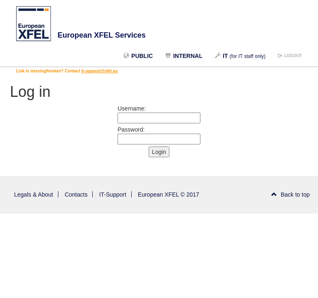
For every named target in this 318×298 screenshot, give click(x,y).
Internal (183, 56)
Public (138, 56)
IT (240, 56)
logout (290, 55)
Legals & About (33, 194)
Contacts (76, 194)
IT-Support (112, 194)
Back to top (290, 194)
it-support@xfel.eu (99, 71)
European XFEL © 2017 (168, 194)
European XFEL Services (102, 35)
